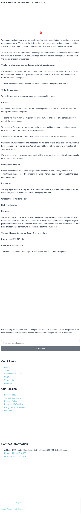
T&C (15, 509)
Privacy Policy (6, 509)
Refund (21, 509)
